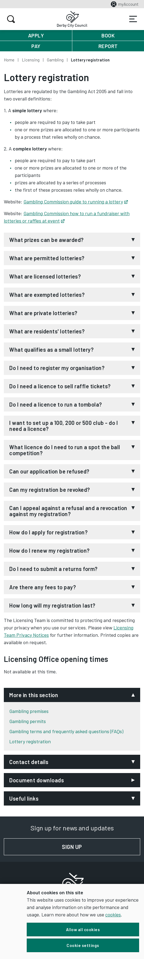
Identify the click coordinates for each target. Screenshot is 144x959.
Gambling (55, 59)
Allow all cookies (83, 929)
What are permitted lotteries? (47, 258)
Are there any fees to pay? (42, 587)
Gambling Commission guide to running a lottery (75, 202)
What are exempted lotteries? (47, 294)
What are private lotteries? (43, 313)
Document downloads (36, 780)
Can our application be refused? (49, 471)
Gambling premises (29, 711)
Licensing (31, 59)
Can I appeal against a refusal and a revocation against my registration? (68, 511)
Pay (36, 46)
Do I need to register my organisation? (56, 368)
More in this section (33, 695)
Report (108, 46)
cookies (113, 914)
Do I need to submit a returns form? (53, 569)
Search (10, 19)
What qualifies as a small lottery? (51, 349)
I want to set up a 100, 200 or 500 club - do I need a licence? (63, 425)
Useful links (23, 798)
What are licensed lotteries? (45, 276)
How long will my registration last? (52, 605)
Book (108, 35)
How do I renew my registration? (49, 550)
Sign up (101, 846)
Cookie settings (83, 945)
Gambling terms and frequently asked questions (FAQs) (66, 731)
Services (133, 19)
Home (9, 59)
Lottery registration (30, 741)
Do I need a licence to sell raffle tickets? (60, 386)
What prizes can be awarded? (46, 239)
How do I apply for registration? (48, 532)
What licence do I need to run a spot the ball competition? (64, 450)
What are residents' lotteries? (47, 331)
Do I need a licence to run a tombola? (55, 404)
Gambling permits (27, 721)
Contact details (29, 762)
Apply (36, 35)
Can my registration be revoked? (49, 489)
